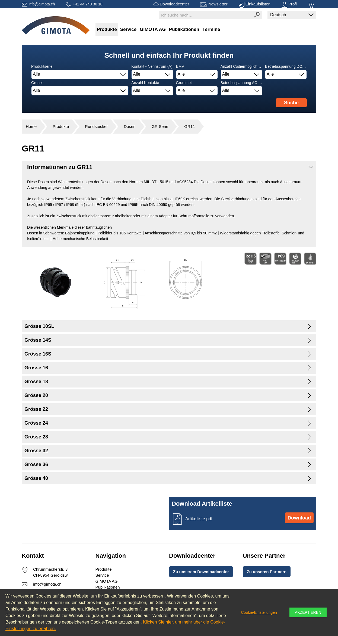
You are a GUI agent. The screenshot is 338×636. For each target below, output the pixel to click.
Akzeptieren (308, 612)
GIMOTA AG (153, 29)
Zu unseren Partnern (267, 571)
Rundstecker (96, 126)
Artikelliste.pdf (198, 518)
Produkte (107, 29)
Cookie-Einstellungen (259, 612)
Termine (211, 29)
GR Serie (160, 126)
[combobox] (80, 74)
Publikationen (184, 29)
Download (299, 518)
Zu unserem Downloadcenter (201, 571)
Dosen (129, 126)
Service (128, 29)
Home (31, 126)
